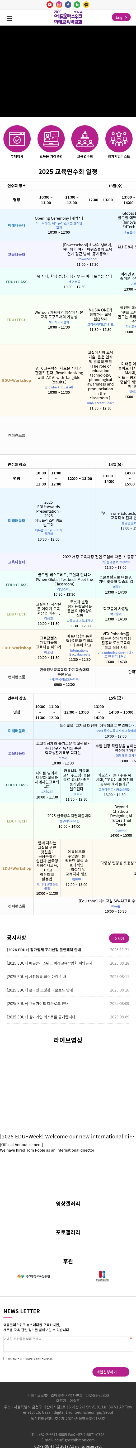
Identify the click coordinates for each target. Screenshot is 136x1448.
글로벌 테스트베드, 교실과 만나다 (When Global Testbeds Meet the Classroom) (64, 579)
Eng (121, 17)
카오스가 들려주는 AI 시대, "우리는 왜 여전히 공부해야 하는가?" (114, 779)
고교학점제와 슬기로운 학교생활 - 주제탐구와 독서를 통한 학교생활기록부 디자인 (63, 747)
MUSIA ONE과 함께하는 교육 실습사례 (100, 314)
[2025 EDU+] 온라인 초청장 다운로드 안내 (40, 990)
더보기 (119, 938)
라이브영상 (67, 1040)
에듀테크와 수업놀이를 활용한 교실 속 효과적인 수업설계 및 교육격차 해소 (76, 863)
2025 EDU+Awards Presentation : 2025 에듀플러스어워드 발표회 (48, 513)
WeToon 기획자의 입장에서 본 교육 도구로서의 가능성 (59, 314)
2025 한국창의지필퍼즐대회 (69, 815)
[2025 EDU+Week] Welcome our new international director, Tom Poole (68, 1136)
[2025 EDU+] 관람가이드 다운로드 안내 (38, 1003)
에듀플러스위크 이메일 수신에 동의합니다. (31, 1359)
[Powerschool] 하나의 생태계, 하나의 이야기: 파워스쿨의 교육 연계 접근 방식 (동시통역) (87, 249)
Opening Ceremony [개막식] (59, 218)
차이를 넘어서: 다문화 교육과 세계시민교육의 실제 (47, 779)
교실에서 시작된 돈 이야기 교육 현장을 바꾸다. (48, 608)
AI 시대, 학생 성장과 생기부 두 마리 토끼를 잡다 (74, 276)
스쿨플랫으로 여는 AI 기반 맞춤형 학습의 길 (116, 579)
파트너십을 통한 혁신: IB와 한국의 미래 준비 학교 (80, 640)
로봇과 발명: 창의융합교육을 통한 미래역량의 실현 (79, 608)
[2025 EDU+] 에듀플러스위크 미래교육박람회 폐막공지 (49, 963)
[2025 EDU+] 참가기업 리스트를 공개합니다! (42, 1016)
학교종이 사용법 (116, 608)
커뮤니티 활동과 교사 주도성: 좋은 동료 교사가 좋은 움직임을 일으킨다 (76, 779)
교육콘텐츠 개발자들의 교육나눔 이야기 (48, 642)
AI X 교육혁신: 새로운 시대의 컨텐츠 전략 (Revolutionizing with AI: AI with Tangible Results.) (59, 374)
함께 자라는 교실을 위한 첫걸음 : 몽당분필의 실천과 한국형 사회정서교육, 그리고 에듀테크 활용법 (47, 861)
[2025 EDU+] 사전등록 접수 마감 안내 (36, 976)
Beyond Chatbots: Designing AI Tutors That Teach (121, 816)
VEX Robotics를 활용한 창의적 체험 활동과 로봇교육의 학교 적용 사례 (116, 640)
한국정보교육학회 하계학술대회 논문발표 (64, 672)
